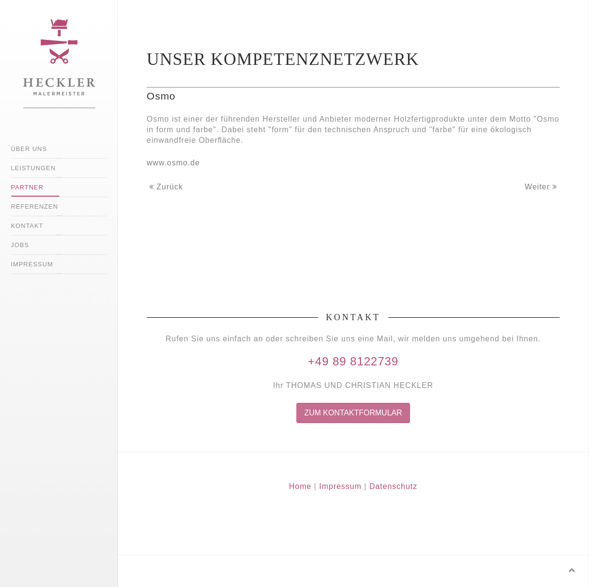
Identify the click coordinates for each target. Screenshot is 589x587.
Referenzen (34, 206)
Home (300, 486)
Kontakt (27, 225)
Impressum (32, 264)
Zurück (166, 187)
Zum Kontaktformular (353, 413)
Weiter (541, 187)
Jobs (20, 245)
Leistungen (33, 168)
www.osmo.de (173, 163)
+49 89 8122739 (353, 361)
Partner (27, 187)
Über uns (29, 148)
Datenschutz (393, 486)
